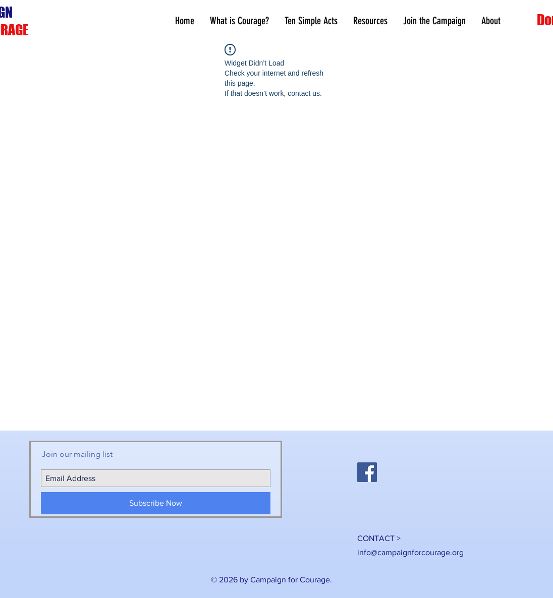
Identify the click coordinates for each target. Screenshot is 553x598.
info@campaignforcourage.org (410, 552)
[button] (370, 21)
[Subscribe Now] (155, 503)
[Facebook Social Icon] (367, 472)
